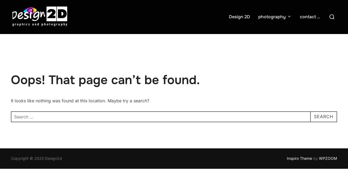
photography (275, 17)
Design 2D (239, 17)
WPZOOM (328, 158)
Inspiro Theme (299, 158)
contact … (310, 17)
